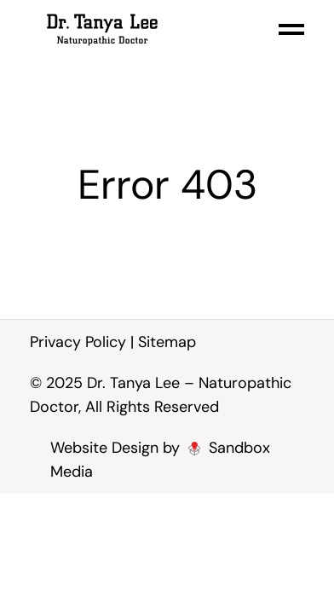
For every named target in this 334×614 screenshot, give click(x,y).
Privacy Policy (78, 342)
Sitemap (167, 342)
